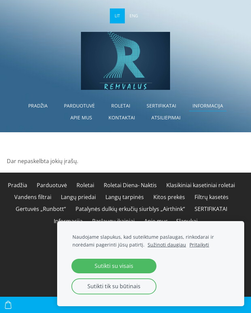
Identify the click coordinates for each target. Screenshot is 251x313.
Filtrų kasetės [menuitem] (212, 197)
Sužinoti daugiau (167, 244)
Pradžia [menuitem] (38, 105)
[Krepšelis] (8, 305)
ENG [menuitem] (134, 16)
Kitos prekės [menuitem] (169, 197)
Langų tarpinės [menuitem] (124, 197)
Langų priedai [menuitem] (78, 197)
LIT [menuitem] (117, 16)
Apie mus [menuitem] (81, 117)
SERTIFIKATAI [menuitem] (161, 105)
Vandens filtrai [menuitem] (32, 197)
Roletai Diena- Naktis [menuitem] (130, 185)
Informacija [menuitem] (208, 105)
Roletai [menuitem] (120, 105)
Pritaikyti (199, 244)
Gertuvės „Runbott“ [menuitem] (41, 209)
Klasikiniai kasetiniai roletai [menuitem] (200, 185)
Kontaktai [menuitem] (121, 117)
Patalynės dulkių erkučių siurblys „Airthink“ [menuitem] (130, 209)
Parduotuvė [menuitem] (79, 105)
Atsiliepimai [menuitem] (166, 117)
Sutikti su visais (114, 266)
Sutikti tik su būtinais (113, 286)
